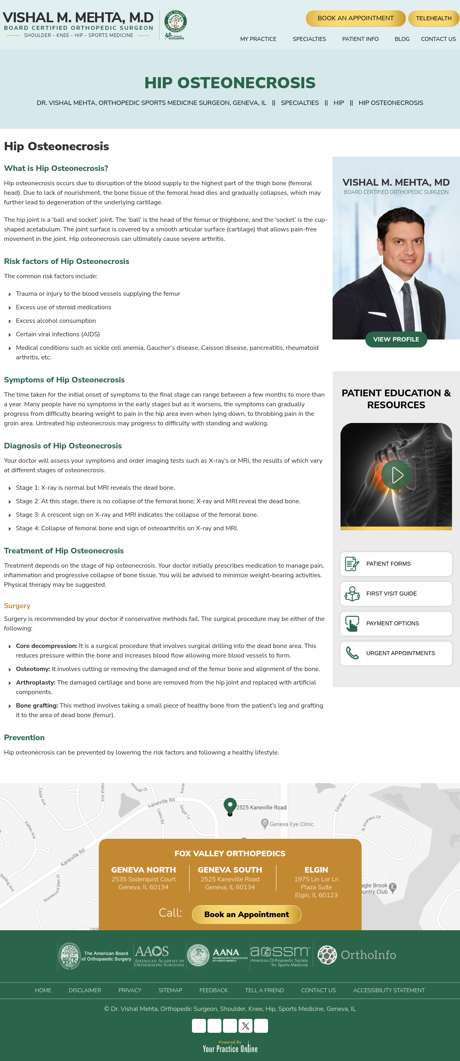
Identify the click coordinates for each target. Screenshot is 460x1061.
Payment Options (382, 623)
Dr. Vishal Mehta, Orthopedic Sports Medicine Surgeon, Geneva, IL (151, 103)
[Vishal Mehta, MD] (79, 24)
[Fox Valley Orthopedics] (174, 25)
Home (221, 39)
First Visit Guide (381, 593)
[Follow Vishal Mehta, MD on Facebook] (199, 1026)
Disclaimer (85, 990)
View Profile (396, 339)
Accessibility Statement (389, 990)
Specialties (309, 39)
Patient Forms (378, 564)
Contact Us (438, 39)
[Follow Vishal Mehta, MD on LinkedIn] (230, 1026)
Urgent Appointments (390, 653)
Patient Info (360, 39)
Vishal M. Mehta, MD (396, 186)
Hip (339, 103)
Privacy (129, 990)
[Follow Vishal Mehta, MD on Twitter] (246, 1026)
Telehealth (434, 18)
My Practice (258, 39)
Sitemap (170, 990)
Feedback (214, 990)
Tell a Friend (264, 990)
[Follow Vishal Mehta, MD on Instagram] (214, 1026)
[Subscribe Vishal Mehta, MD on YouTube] (261, 1026)
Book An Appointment (356, 18)
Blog (402, 39)
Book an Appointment (246, 914)
